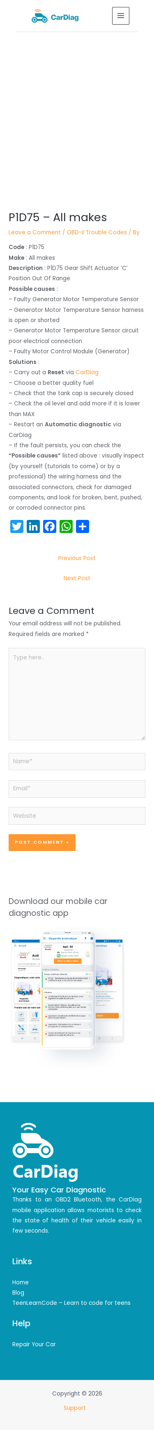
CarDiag (87, 372)
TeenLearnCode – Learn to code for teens (71, 1303)
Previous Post (77, 558)
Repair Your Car (34, 1344)
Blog (18, 1293)
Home (20, 1282)
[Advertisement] (77, 113)
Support (75, 1408)
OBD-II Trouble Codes (97, 232)
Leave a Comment (35, 232)
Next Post (77, 578)
